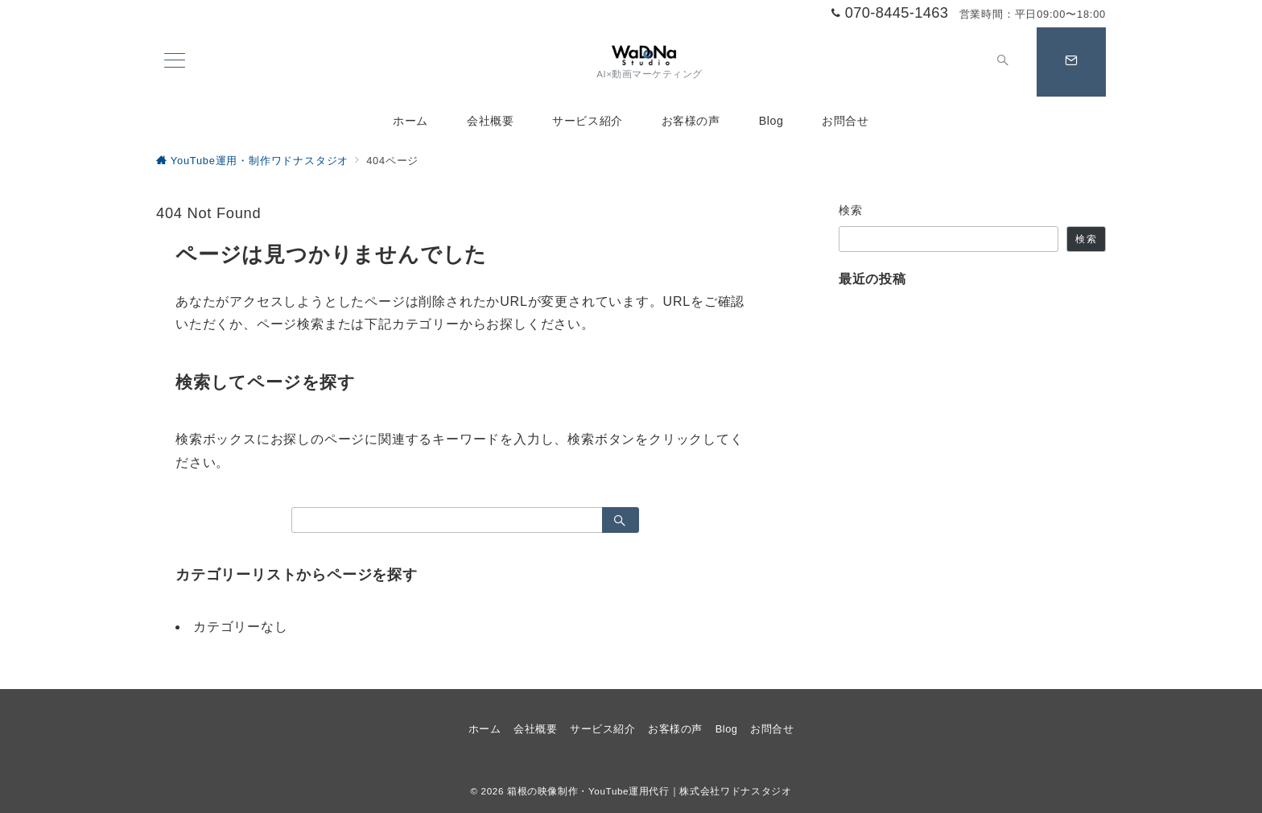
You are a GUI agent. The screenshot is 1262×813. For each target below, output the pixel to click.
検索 (851, 210)
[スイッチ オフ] (1003, 62)
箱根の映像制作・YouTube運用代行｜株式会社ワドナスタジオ (649, 791)
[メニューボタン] (174, 62)
